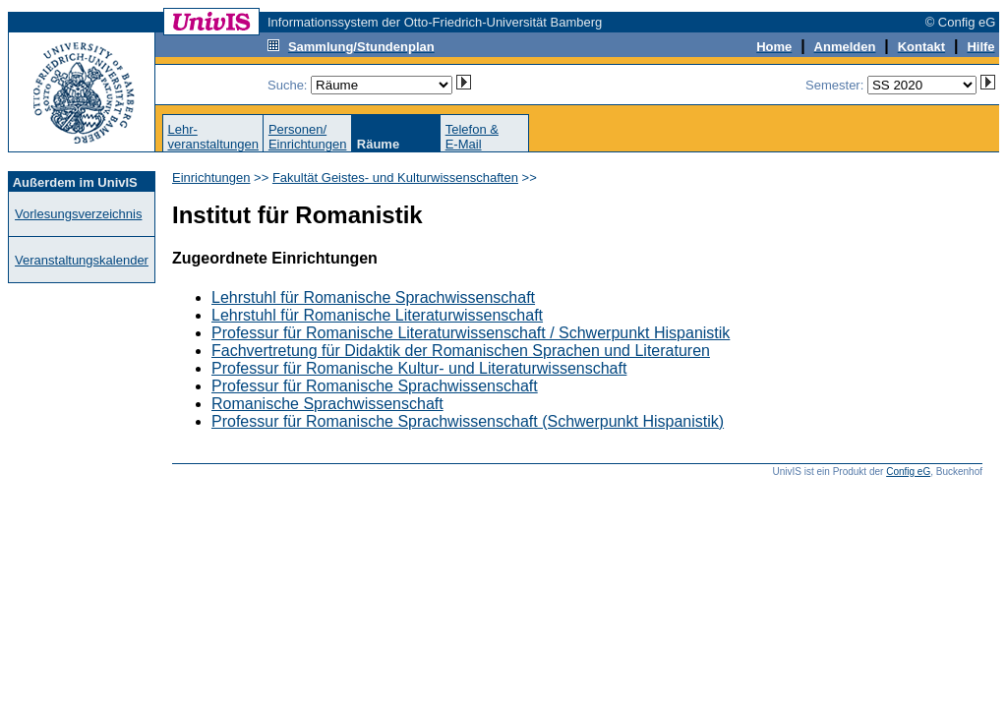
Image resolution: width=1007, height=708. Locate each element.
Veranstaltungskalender (81, 260)
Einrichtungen (211, 177)
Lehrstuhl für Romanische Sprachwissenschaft (373, 297)
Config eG (908, 471)
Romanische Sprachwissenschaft (327, 403)
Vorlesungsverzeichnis (78, 213)
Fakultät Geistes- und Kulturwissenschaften (395, 177)
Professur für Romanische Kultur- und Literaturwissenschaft (418, 368)
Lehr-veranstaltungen (213, 136)
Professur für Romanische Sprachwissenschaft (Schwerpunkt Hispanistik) (467, 421)
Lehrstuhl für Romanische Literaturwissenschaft (377, 315)
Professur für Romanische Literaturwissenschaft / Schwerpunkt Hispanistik (470, 332)
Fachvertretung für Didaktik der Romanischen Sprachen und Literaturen (460, 350)
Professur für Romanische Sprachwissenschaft (374, 386)
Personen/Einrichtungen (307, 136)
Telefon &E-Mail (472, 136)
